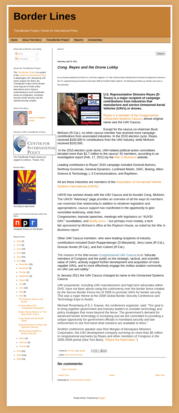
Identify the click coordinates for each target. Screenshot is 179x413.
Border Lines (45, 16)
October (23, 272)
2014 (19, 249)
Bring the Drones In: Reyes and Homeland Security (33, 326)
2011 (19, 261)
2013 (19, 253)
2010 (19, 351)
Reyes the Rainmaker (74, 355)
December (24, 264)
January (23, 346)
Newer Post (63, 375)
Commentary (95, 40)
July (21, 284)
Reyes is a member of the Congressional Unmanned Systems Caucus (130, 117)
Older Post (160, 375)
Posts (19, 54)
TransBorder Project (57, 40)
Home (14, 40)
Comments (21, 59)
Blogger (101, 398)
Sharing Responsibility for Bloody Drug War (30, 332)
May (21, 292)
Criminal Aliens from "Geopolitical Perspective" (31, 306)
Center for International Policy (32, 75)
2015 (19, 245)
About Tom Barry (32, 40)
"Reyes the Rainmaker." (121, 339)
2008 (19, 359)
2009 (19, 355)
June (21, 288)
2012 (19, 257)
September (24, 276)
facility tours (97, 221)
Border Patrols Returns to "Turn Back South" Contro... (33, 313)
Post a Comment (69, 369)
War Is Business (125, 157)
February (23, 342)
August (22, 280)
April (21, 296)
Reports (78, 40)
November (24, 268)
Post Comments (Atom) (80, 380)
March (22, 338)
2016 (19, 241)
